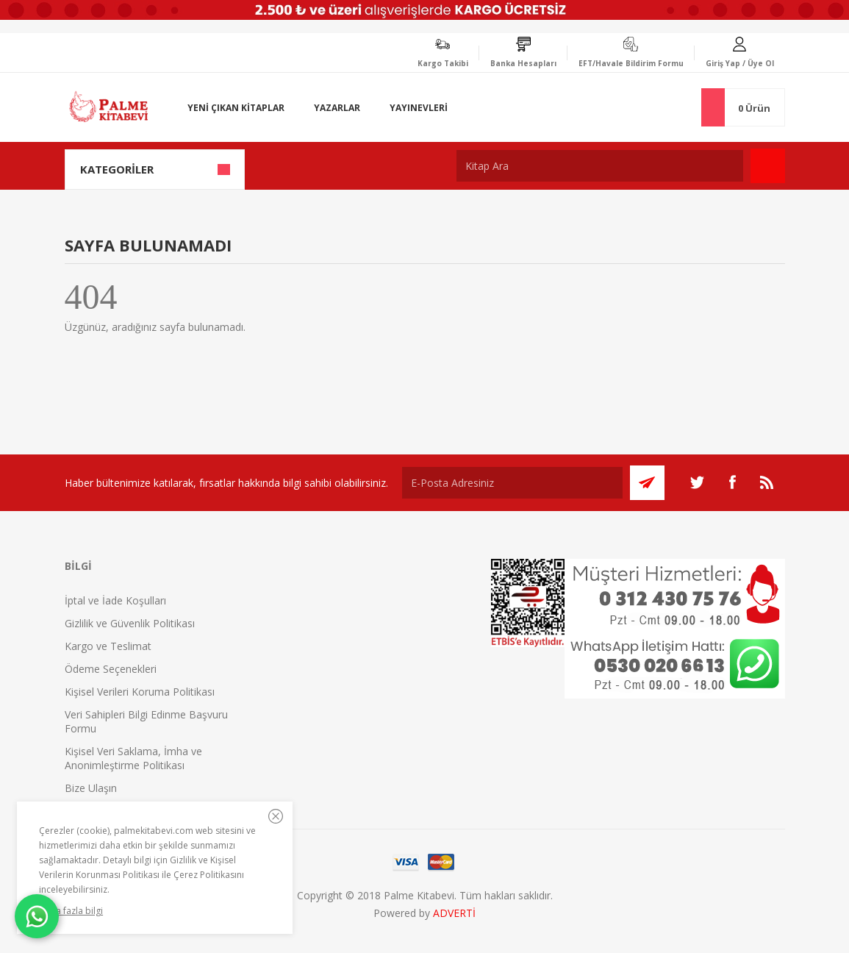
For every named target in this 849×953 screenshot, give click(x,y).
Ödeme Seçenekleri (111, 669)
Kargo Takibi (443, 63)
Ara (768, 166)
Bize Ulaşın (91, 788)
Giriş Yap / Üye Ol (740, 63)
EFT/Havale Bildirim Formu (631, 63)
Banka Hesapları (523, 63)
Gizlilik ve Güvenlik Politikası (130, 623)
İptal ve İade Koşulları (115, 600)
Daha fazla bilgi (71, 910)
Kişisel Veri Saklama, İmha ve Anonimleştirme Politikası (133, 758)
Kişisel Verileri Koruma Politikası (140, 692)
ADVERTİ (454, 913)
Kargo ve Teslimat (108, 646)
